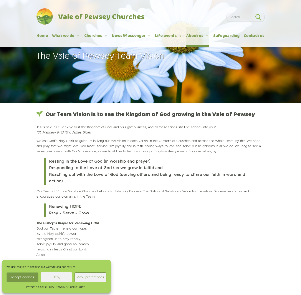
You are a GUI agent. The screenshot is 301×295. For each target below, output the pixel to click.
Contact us (254, 36)
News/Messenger (131, 36)
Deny (56, 277)
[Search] (239, 17)
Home (42, 36)
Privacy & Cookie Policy (40, 287)
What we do (66, 36)
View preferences (90, 277)
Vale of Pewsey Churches (101, 17)
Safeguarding (226, 36)
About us (197, 36)
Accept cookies (22, 277)
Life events (168, 36)
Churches (96, 36)
